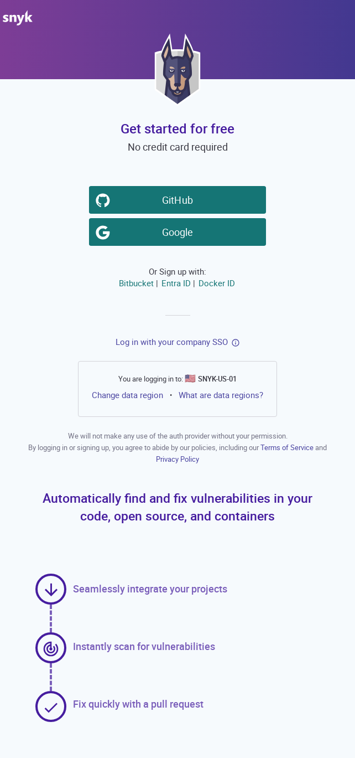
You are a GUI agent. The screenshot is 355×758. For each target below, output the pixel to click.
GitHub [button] (180, 199)
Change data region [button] (127, 394)
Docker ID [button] (217, 282)
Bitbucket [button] (136, 282)
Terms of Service (287, 447)
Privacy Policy (177, 459)
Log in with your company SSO (172, 341)
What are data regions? (221, 394)
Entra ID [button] (176, 282)
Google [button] (180, 231)
